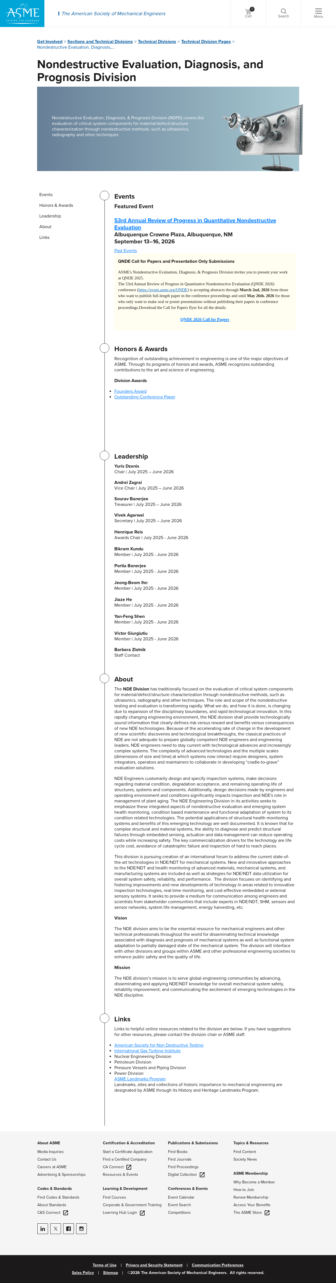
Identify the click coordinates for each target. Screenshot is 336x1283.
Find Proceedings (183, 1167)
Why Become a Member (254, 1182)
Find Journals (180, 1159)
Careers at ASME (52, 1167)
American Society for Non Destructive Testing (158, 1045)
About (45, 227)
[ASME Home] (22, 13)
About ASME (48, 1143)
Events (46, 195)
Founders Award (130, 391)
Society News (245, 1159)
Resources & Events (120, 1174)
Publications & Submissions (193, 1143)
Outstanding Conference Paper (144, 397)
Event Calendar (181, 1197)
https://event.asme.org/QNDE (163, 290)
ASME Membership (250, 1173)
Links (44, 237)
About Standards (51, 1205)
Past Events (125, 251)
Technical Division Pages (206, 41)
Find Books (178, 1151)
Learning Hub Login (124, 1212)
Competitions (179, 1212)
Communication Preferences (218, 1265)
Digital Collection (186, 1174)
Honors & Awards (56, 205)
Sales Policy (83, 1273)
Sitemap (110, 1273)
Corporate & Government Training (132, 1205)
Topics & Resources (251, 1143)
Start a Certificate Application (128, 1151)
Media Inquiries (50, 1151)
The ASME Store (251, 1212)
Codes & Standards (54, 1188)
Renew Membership (250, 1197)
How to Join (243, 1189)
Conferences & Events (188, 1188)
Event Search (179, 1205)
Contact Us (46, 1159)
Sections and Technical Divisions (100, 41)
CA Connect (117, 1167)
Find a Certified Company (125, 1159)
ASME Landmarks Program (140, 1079)
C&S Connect (52, 1212)
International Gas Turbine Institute (147, 1051)
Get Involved (49, 41)
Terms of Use (105, 1265)
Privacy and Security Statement (154, 1265)
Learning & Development (125, 1188)
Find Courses (114, 1197)
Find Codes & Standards (58, 1197)
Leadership (50, 216)
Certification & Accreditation (129, 1143)
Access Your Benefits (252, 1205)
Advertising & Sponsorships (61, 1174)
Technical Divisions (157, 41)
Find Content (244, 1151)
